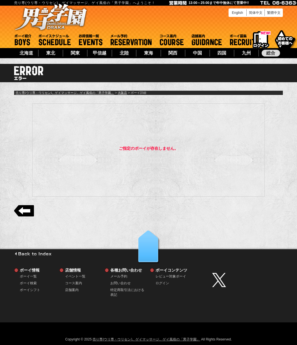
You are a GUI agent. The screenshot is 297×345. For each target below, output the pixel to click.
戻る (24, 210)
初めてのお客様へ (285, 39)
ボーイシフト (54, 40)
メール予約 (131, 40)
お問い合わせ (120, 283)
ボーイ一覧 (28, 276)
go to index (33, 253)
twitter (246, 280)
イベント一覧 (90, 40)
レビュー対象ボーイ (171, 276)
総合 (270, 53)
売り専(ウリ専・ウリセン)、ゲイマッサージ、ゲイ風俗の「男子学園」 (65, 92)
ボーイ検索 (28, 283)
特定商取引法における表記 (127, 290)
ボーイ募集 (242, 40)
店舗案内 (206, 40)
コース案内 (171, 40)
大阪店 (122, 92)
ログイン (261, 40)
